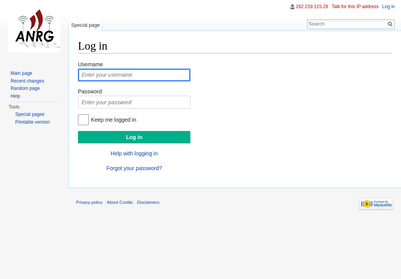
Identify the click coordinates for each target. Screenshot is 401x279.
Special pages (29, 114)
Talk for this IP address (355, 6)
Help (15, 96)
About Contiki (120, 202)
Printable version (32, 122)
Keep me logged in (114, 120)
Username (90, 64)
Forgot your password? (134, 168)
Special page (85, 25)
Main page (21, 73)
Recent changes (27, 81)
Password (90, 91)
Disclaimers (148, 202)
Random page (25, 88)
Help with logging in (134, 153)
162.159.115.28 (312, 6)
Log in (388, 6)
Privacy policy (89, 202)
